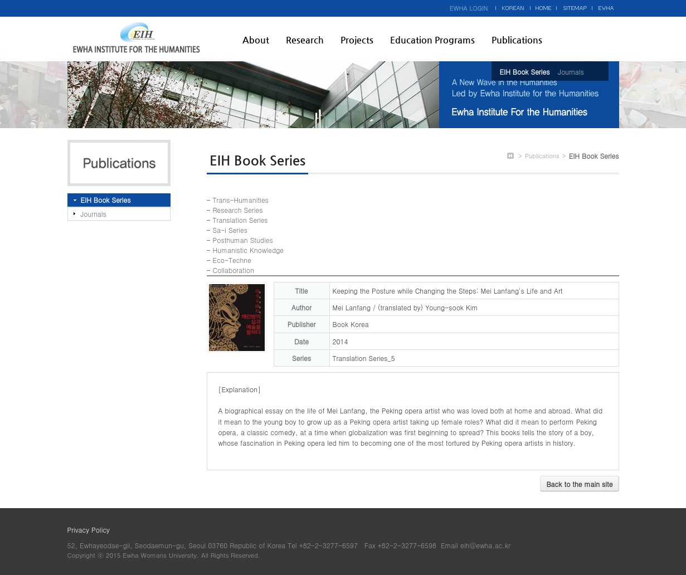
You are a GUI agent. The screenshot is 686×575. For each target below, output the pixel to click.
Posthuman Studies (243, 240)
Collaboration (233, 270)
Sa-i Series (230, 230)
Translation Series (240, 220)
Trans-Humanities (241, 199)
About (255, 40)
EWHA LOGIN (469, 8)
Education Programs (432, 40)
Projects (356, 40)
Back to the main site (579, 484)
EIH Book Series (525, 71)
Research (305, 40)
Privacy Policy (88, 529)
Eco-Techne (232, 260)
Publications (517, 40)
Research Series (238, 210)
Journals (570, 71)
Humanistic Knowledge (248, 250)
